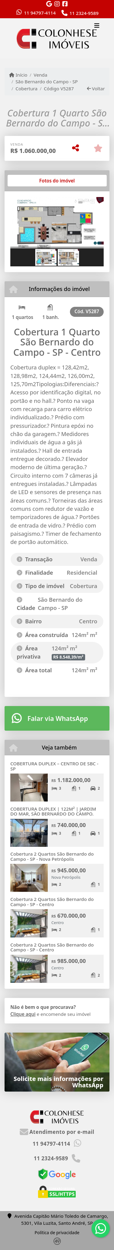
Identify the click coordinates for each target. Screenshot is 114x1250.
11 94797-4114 (40, 13)
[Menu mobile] (57, 39)
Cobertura (26, 88)
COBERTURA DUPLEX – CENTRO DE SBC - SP (54, 766)
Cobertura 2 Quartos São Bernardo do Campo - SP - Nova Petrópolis (52, 856)
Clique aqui (23, 1014)
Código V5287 (59, 88)
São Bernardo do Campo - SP (47, 81)
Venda (40, 75)
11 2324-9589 (83, 13)
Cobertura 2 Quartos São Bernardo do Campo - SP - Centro (52, 901)
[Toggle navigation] (97, 26)
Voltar (96, 88)
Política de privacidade (57, 1232)
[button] (17, 223)
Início (18, 75)
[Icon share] (49, 3)
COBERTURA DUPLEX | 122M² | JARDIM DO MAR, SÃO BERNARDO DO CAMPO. (53, 811)
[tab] (30, 180)
